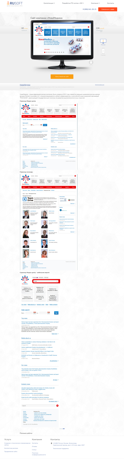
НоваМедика (25, 85)
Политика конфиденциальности (39, 454)
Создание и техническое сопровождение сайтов (17, 444)
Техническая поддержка (61, 448)
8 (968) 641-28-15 (89, 9)
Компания (95, 3)
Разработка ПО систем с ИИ (73, 3)
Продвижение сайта (10, 452)
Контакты (110, 3)
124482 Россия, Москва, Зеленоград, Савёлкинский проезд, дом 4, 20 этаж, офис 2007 (69, 444)
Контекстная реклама (11, 448)
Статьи (34, 450)
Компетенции (49, 3)
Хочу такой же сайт (62, 77)
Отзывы (34, 446)
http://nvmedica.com (99, 84)
